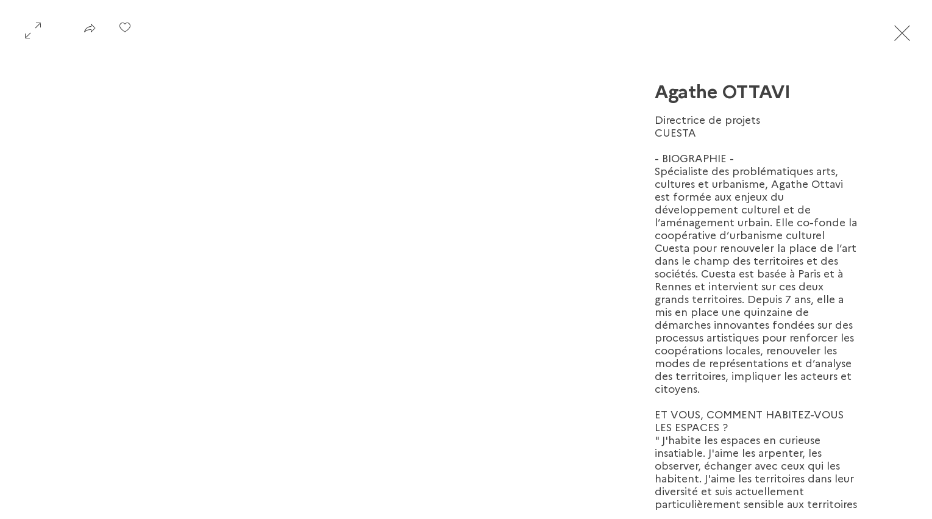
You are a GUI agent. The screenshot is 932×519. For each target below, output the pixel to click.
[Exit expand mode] (902, 31)
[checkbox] (125, 31)
